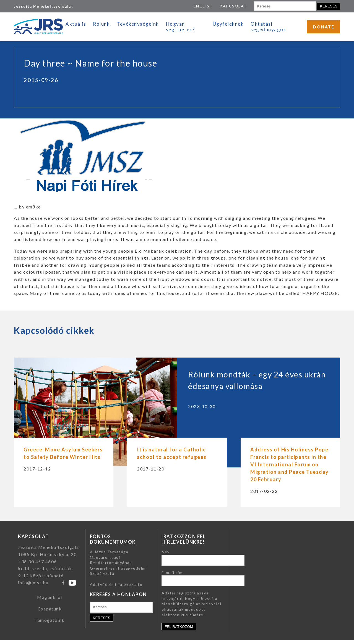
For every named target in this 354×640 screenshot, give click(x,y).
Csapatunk (50, 608)
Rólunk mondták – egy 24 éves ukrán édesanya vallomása (257, 380)
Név (166, 551)
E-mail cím (172, 572)
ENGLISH (203, 6)
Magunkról (49, 597)
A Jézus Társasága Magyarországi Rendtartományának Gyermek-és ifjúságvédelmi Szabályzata (118, 562)
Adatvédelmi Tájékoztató (116, 584)
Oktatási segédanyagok (268, 26)
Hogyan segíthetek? (180, 26)
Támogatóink (50, 620)
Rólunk (101, 24)
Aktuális (76, 24)
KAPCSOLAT (233, 6)
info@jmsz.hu (33, 582)
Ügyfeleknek (228, 24)
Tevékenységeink (138, 24)
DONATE (323, 26)
